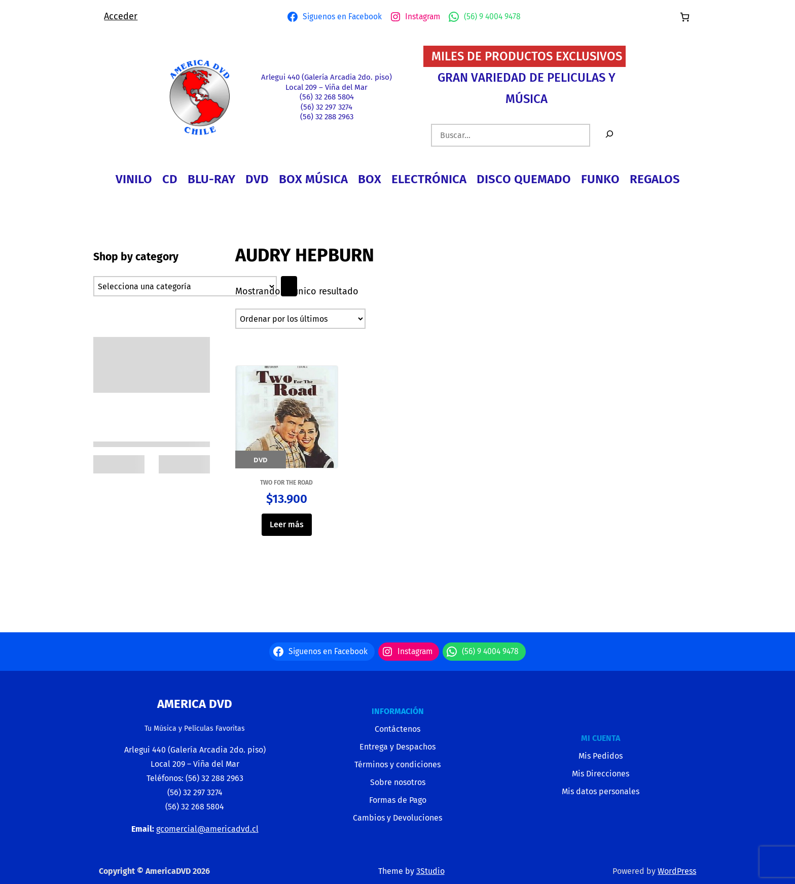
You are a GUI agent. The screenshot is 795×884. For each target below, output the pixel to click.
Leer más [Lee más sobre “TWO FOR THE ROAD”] (287, 524)
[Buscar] (609, 135)
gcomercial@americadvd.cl (207, 829)
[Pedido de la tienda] (300, 319)
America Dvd (194, 704)
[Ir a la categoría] (289, 286)
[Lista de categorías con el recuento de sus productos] (185, 286)
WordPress (677, 871)
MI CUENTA (600, 738)
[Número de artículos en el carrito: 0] (684, 17)
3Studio (430, 871)
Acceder (120, 16)
